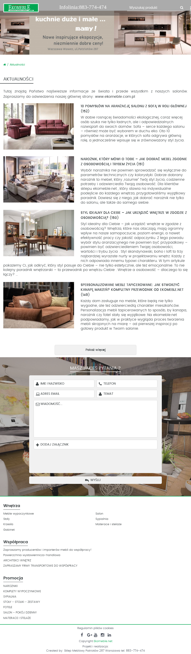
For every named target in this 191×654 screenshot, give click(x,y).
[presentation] (98, 460)
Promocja (13, 578)
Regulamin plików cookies (95, 628)
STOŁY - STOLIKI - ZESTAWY (21, 602)
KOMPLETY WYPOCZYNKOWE (22, 591)
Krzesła (8, 524)
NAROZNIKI (10, 586)
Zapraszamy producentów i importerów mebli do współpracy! (47, 550)
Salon (99, 513)
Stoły (6, 519)
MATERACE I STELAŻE (17, 618)
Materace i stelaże (109, 524)
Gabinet (9, 529)
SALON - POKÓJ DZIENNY (20, 612)
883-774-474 (93, 7)
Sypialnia (102, 519)
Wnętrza (11, 506)
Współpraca (15, 542)
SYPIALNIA (9, 596)
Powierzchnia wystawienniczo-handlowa (31, 555)
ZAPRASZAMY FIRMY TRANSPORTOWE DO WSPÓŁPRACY (40, 565)
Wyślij (95, 480)
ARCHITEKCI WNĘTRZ (17, 560)
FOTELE (7, 607)
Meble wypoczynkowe (18, 513)
